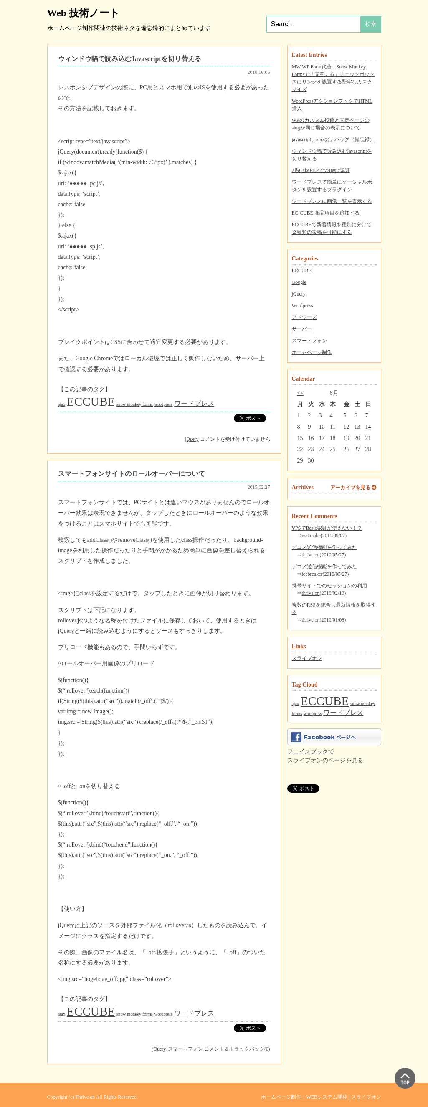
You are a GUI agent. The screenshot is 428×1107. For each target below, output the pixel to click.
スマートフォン (309, 341)
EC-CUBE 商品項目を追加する (326, 213)
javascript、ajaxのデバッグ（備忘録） (333, 139)
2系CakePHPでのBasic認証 (321, 170)
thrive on (311, 555)
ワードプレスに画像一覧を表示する (332, 201)
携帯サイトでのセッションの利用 (329, 586)
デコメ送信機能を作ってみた (324, 547)
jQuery (299, 294)
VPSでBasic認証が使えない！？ (327, 528)
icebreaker (312, 574)
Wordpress (302, 305)
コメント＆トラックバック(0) (237, 1049)
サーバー (302, 329)
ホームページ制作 (312, 352)
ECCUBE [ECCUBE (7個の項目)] (325, 701)
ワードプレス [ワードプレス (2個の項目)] (343, 713)
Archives (303, 487)
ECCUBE (302, 270)
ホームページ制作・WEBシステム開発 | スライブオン (321, 1097)
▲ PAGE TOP (405, 1078)
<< (300, 393)
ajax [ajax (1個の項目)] (295, 703)
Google (299, 282)
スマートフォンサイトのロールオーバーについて (131, 473)
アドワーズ (304, 317)
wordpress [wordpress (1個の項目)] (313, 713)
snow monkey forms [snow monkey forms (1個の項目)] (134, 404)
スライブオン (307, 658)
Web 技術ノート (83, 13)
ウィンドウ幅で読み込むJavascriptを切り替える (129, 58)
